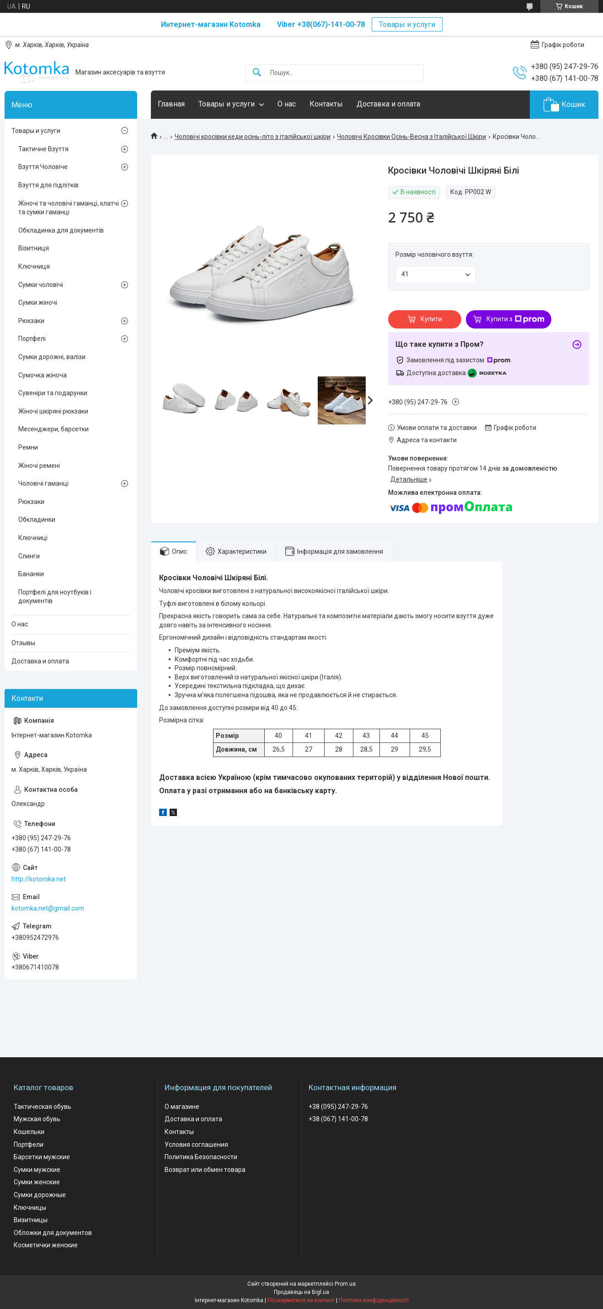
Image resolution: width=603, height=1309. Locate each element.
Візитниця (33, 248)
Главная (171, 104)
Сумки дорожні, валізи (51, 356)
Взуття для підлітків (48, 185)
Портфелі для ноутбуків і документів (54, 596)
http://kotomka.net (38, 879)
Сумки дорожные (40, 1194)
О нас (286, 104)
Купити (431, 319)
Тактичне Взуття (43, 149)
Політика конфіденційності (374, 1300)
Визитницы (31, 1220)
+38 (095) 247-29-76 (338, 1106)
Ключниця (34, 266)
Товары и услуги (407, 24)
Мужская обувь (37, 1119)
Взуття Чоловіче (43, 166)
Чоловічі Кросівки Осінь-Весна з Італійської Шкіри (411, 136)
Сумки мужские (37, 1169)
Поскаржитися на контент (301, 1300)
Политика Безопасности (201, 1157)
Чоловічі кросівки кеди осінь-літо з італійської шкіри (253, 136)
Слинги (29, 556)
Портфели (28, 1144)
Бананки (31, 574)
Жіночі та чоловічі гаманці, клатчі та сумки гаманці (68, 208)
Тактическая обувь (42, 1106)
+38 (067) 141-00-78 (338, 1119)
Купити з (515, 319)
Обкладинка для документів (61, 230)
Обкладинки (36, 519)
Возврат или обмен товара (205, 1169)
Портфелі (32, 338)
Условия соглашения (196, 1144)
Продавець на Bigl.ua (301, 1292)
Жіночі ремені (39, 465)
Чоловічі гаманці (43, 483)
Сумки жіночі (37, 302)
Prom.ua (345, 1284)
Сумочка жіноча (42, 375)
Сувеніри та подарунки (52, 393)
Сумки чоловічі (40, 284)
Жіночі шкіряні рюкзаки (53, 411)
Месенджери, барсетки (53, 429)
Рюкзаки (31, 320)
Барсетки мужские (42, 1157)
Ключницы (30, 1207)
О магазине (182, 1106)
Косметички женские (46, 1245)
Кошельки (29, 1131)
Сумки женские (37, 1182)
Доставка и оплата (388, 104)
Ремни (28, 447)
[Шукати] (257, 73)
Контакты (326, 104)
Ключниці (33, 537)
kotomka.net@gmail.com (47, 908)
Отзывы (23, 643)
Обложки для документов (53, 1232)
